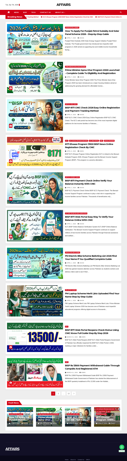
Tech (33, 12)
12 (69, 394)
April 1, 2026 (71, 187)
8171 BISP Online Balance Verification (76, 213)
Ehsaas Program (109, 140)
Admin (81, 151)
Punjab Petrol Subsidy (72, 27)
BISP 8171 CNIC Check (71, 104)
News (16, 12)
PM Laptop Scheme (71, 290)
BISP (25, 12)
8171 (67, 140)
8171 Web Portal (93, 140)
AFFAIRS (63, 5)
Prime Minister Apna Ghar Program (75, 66)
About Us (59, 12)
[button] (121, 12)
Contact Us (45, 12)
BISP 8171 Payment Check (72, 177)
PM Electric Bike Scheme (72, 252)
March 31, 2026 (72, 337)
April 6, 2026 (71, 114)
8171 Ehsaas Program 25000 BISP (78, 140)
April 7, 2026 (71, 38)
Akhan (81, 38)
